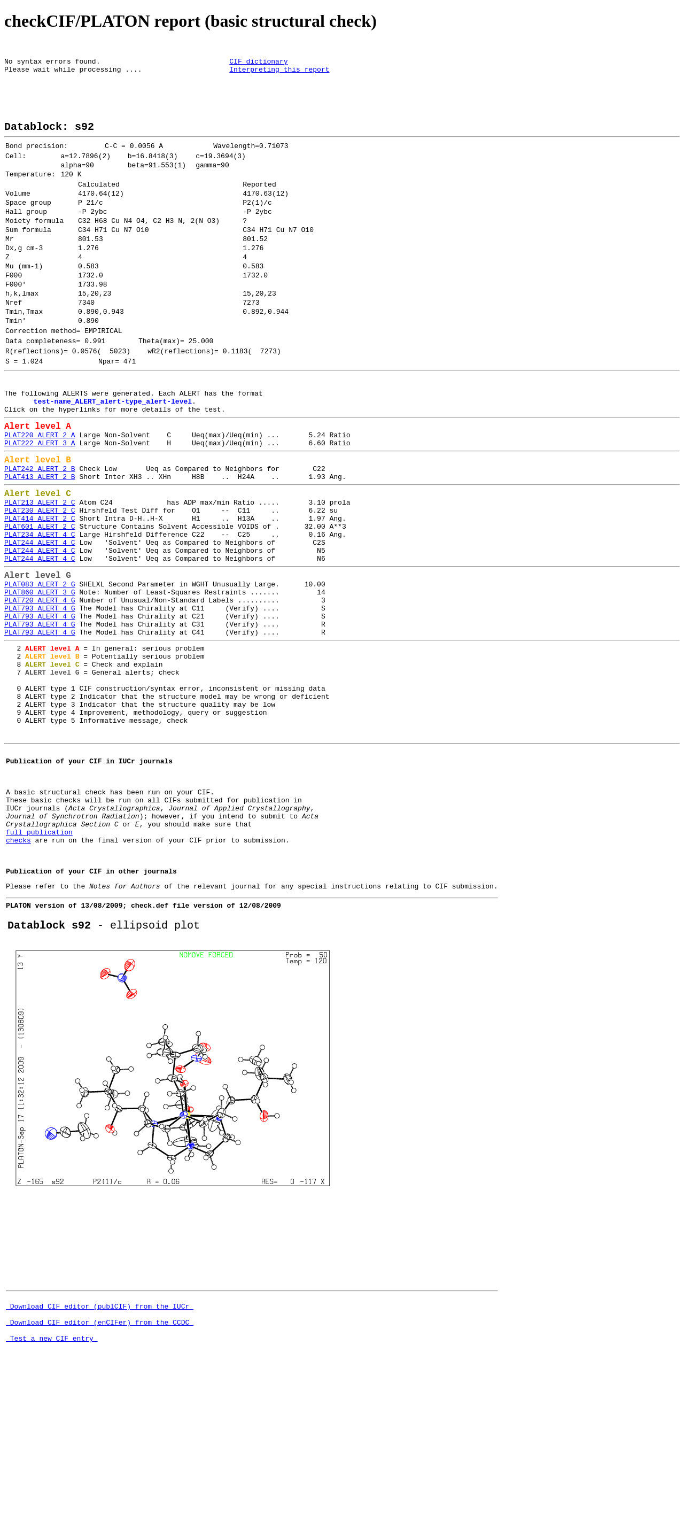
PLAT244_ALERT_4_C (39, 624)
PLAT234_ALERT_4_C (39, 615)
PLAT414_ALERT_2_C (39, 595)
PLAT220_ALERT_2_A (39, 498)
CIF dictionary (258, 64)
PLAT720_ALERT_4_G (39, 692)
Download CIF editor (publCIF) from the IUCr (99, 1460)
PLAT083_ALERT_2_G (39, 673)
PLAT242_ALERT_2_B (39, 537)
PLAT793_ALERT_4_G (39, 702)
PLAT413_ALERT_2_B (39, 547)
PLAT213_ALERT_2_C (39, 576)
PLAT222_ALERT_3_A (39, 508)
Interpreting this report (279, 74)
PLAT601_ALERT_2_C (39, 605)
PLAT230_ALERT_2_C (39, 586)
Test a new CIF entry (52, 1498)
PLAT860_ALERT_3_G (39, 682)
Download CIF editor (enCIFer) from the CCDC (99, 1479)
